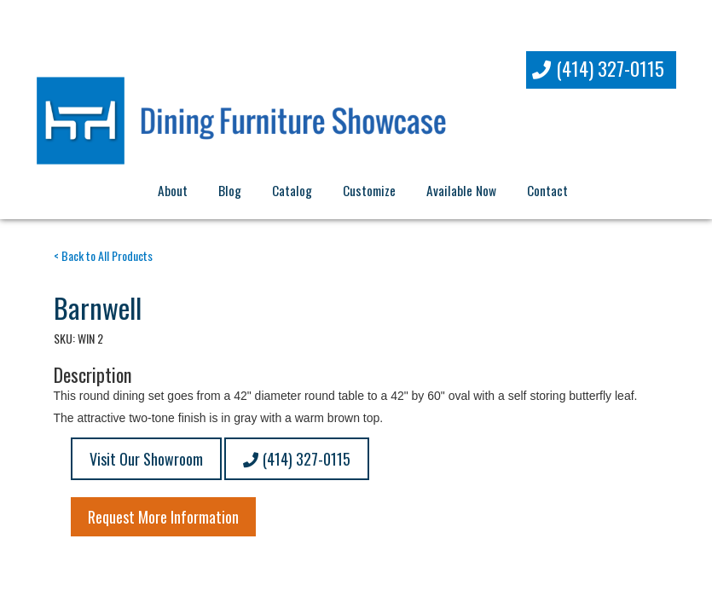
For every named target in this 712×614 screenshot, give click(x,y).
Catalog (292, 190)
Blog (229, 190)
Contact (547, 190)
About (173, 190)
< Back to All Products (103, 255)
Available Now (461, 190)
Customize (369, 190)
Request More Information (163, 517)
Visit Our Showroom (146, 459)
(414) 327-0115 (598, 68)
